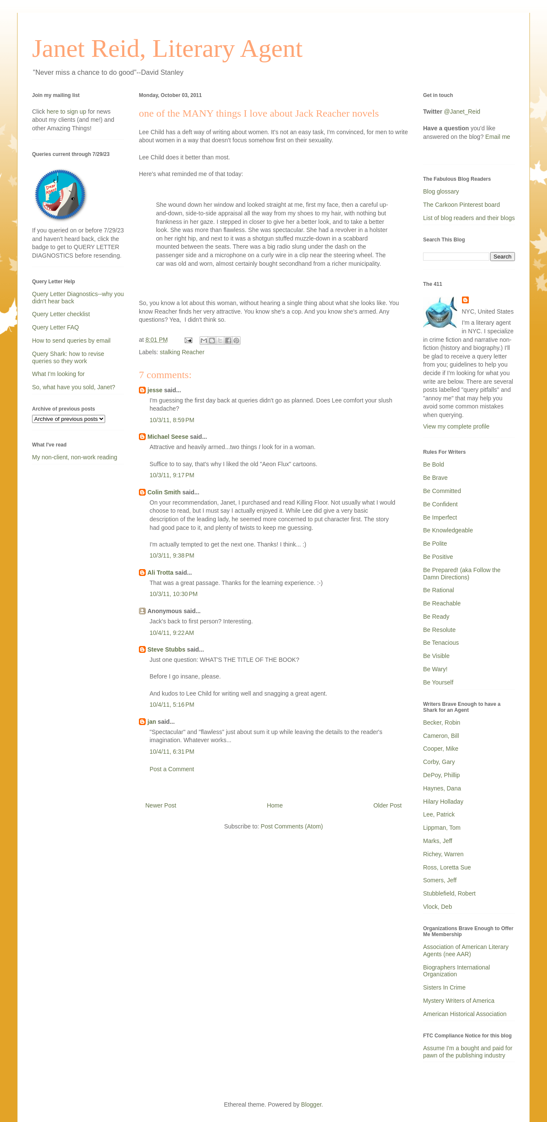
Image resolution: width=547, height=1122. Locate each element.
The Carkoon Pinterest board (461, 204)
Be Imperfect (440, 517)
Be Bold (433, 464)
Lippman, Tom (442, 827)
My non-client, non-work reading (74, 457)
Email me (497, 136)
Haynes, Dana (442, 788)
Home (274, 805)
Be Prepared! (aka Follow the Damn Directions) (461, 574)
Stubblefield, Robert (449, 893)
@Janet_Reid (462, 111)
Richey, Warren (443, 854)
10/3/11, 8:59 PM (172, 420)
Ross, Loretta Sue (447, 867)
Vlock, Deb (437, 906)
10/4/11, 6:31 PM (172, 751)
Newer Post (160, 805)
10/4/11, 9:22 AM (172, 632)
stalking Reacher (182, 352)
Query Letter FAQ (55, 327)
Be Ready (436, 616)
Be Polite (435, 543)
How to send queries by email (71, 340)
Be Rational (438, 590)
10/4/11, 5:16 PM (172, 704)
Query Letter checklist (61, 314)
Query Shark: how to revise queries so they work (68, 357)
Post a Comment (172, 769)
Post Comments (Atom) (292, 826)
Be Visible (436, 655)
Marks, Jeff (437, 840)
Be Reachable (442, 603)
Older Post (387, 805)
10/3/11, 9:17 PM (172, 475)
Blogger (311, 1104)
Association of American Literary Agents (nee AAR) (466, 950)
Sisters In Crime (444, 987)
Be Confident (440, 504)
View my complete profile (456, 426)
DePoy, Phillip (441, 775)
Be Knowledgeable (448, 530)
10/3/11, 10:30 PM (173, 593)
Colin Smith (164, 492)
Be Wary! (435, 669)
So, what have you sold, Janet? (73, 387)
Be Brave (435, 477)
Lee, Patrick (439, 814)
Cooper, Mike (440, 748)
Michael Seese (167, 436)
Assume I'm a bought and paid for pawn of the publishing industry (467, 1052)
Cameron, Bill (441, 735)
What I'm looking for (58, 373)
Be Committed (442, 491)
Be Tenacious (441, 642)
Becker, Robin (441, 722)
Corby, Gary (439, 761)
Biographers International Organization (456, 971)
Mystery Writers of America (458, 1000)
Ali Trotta (160, 572)
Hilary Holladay (443, 801)
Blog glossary (441, 191)
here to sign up (67, 111)
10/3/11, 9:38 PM (172, 555)
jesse (154, 390)
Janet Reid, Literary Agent (167, 48)
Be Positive (438, 556)
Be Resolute (439, 629)
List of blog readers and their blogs (469, 217)
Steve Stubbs (166, 649)
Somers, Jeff (439, 880)
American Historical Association (464, 1013)
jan (151, 721)
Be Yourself (438, 682)
